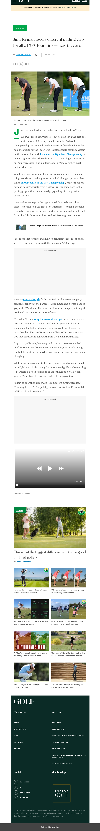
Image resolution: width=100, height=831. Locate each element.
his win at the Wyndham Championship (61, 154)
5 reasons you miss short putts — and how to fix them (31, 686)
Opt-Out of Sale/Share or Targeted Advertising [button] (69, 756)
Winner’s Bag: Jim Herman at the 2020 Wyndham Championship (56, 226)
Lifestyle (18, 742)
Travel (17, 749)
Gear (16, 735)
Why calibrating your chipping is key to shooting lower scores (67, 591)
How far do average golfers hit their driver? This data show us (30, 591)
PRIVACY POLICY (58, 749)
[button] (21, 64)
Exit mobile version (50, 827)
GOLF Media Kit (59, 729)
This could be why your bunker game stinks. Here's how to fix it (68, 686)
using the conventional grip (48, 319)
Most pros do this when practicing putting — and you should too (67, 623)
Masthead (56, 722)
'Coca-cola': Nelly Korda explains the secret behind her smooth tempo (68, 654)
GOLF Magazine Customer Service (68, 735)
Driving (20, 510)
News (16, 722)
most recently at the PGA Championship (42, 183)
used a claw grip (31, 299)
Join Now (76, 0)
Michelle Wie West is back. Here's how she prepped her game (31, 623)
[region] (50, 17)
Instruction (20, 729)
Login (84, 0)
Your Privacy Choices (62, 763)
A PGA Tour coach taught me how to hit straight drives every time (30, 654)
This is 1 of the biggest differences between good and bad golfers (50, 554)
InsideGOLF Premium (67, 7)
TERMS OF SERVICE (60, 742)
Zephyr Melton (23, 55)
